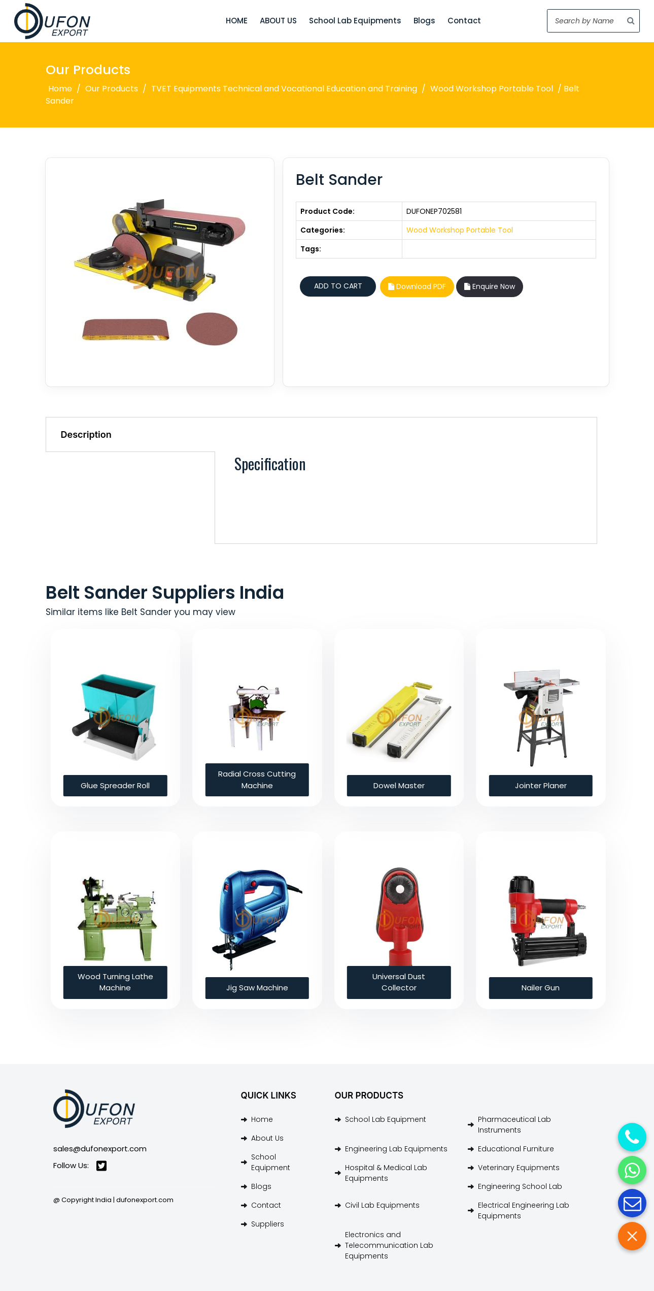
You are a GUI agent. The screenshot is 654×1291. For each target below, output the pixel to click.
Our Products (111, 88)
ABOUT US (278, 20)
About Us (267, 1138)
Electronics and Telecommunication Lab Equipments (389, 1245)
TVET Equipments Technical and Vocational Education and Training (284, 88)
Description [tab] (86, 434)
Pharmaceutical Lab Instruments (514, 1124)
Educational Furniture (516, 1149)
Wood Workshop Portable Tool (491, 88)
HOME (237, 20)
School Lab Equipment (385, 1119)
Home (60, 88)
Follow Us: (80, 1166)
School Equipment (270, 1162)
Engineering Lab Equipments (396, 1149)
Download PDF (417, 286)
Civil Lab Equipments (382, 1205)
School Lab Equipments (355, 20)
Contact (464, 20)
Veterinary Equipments (519, 1168)
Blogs (424, 20)
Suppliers (267, 1224)
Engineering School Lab (520, 1186)
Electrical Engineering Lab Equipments (523, 1210)
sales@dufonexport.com (100, 1148)
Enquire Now (489, 286)
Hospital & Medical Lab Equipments (386, 1173)
